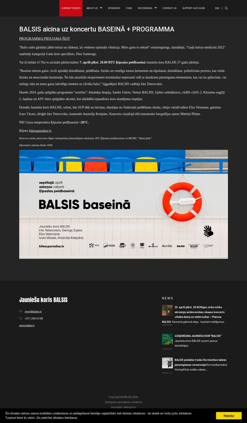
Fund (129, 8)
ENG (217, 8)
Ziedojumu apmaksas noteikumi (123, 402)
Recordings (147, 8)
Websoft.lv (130, 407)
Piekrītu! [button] (229, 415)
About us (94, 8)
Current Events (71, 8)
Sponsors (114, 8)
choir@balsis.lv (33, 311)
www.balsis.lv (27, 325)
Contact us (170, 8)
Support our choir (193, 8)
